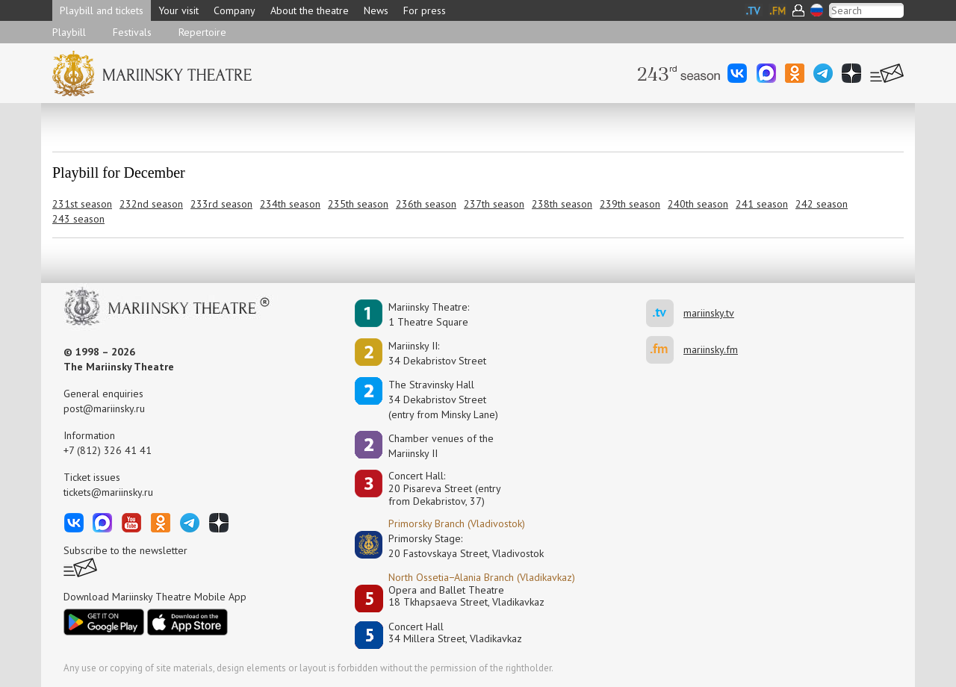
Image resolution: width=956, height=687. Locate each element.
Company (234, 10)
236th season (426, 204)
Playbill (69, 32)
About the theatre (309, 10)
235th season (358, 204)
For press (424, 10)
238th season (562, 204)
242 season (821, 204)
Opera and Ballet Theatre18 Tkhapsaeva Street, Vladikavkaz (466, 596)
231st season (82, 204)
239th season (630, 204)
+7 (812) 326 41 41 (107, 450)
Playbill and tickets (101, 10)
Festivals (132, 32)
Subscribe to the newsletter (125, 550)
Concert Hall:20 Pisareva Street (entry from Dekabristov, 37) (444, 488)
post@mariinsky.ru (104, 408)
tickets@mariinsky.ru (108, 492)
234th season (290, 204)
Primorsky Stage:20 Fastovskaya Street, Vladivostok (455, 546)
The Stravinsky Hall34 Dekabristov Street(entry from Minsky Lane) (443, 399)
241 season (762, 204)
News (376, 10)
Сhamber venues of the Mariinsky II (441, 446)
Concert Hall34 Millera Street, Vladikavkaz (455, 632)
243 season (78, 219)
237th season (494, 204)
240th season (698, 204)
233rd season (221, 204)
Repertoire (202, 32)
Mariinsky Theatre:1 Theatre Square (428, 314)
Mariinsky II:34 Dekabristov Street (437, 353)
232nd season (151, 204)
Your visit (178, 10)
